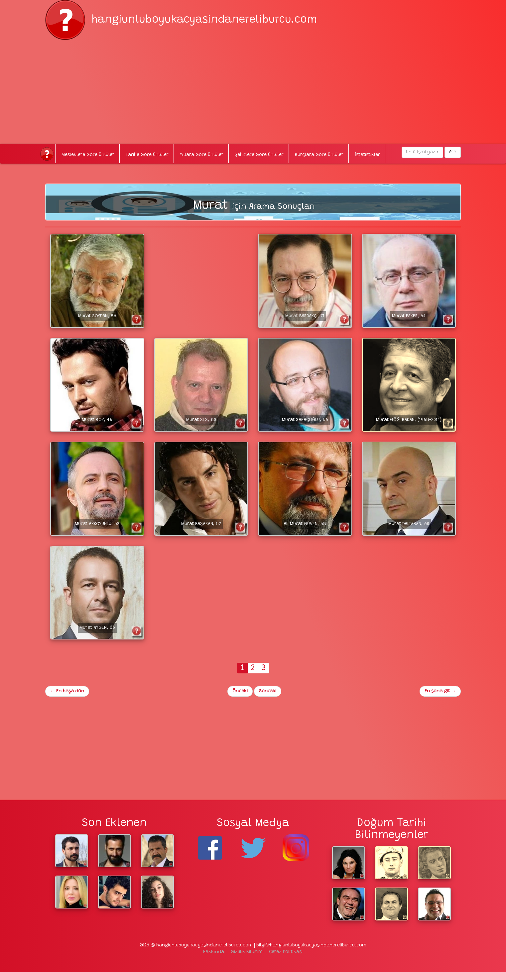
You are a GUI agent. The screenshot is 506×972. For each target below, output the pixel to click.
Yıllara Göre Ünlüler (201, 155)
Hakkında (213, 952)
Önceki (240, 691)
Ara (452, 152)
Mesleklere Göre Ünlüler (88, 155)
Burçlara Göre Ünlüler (319, 155)
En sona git (440, 691)
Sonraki (267, 691)
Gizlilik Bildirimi (247, 952)
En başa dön (67, 691)
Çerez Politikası (286, 952)
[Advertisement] (253, 86)
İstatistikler (367, 155)
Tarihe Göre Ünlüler (147, 155)
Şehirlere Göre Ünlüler (259, 155)
